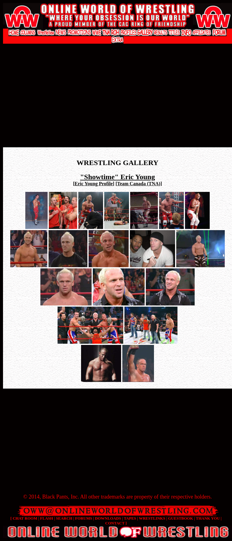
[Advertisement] (118, 100)
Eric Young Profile (94, 183)
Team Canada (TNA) (138, 183)
